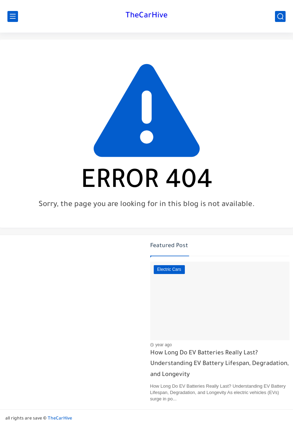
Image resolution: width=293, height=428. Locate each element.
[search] (280, 16)
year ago (164, 344)
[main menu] (12, 16)
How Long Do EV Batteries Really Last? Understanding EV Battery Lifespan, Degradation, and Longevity (219, 364)
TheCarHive (146, 16)
